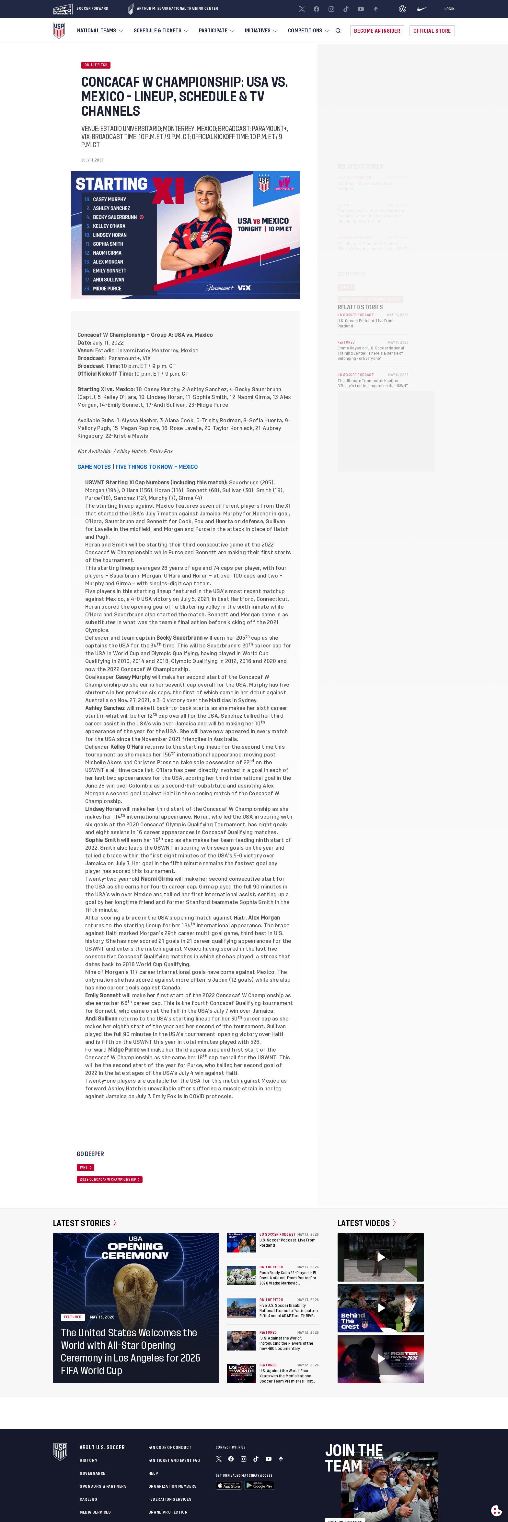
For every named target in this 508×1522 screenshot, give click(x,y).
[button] (338, 30)
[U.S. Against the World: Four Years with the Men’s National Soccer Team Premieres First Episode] (241, 1373)
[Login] (449, 9)
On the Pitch (96, 65)
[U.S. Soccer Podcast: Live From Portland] (241, 1242)
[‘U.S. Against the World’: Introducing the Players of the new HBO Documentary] (241, 1341)
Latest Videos (367, 1223)
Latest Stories (84, 1223)
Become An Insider (377, 30)
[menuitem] (99, 31)
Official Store (432, 30)
